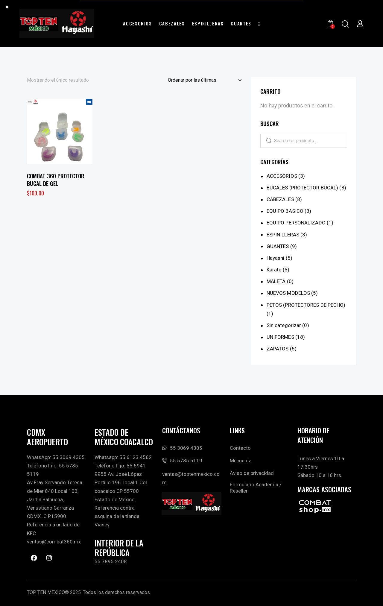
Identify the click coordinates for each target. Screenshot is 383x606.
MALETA (276, 281)
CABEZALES (280, 199)
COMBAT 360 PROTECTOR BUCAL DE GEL (55, 179)
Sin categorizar (284, 325)
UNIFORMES (280, 337)
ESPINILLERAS (283, 234)
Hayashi (276, 258)
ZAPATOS (278, 349)
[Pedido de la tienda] (204, 80)
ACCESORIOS (282, 176)
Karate (274, 270)
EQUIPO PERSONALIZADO (296, 223)
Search (266, 140)
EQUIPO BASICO (285, 211)
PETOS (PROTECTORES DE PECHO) (306, 305)
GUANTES (278, 246)
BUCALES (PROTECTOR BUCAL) (302, 188)
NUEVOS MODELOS (288, 293)
